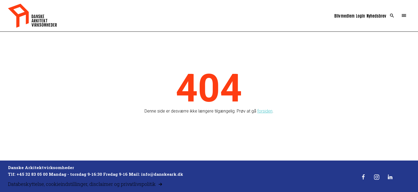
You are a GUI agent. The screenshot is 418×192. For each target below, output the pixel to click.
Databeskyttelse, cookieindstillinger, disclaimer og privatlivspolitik (82, 184)
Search (392, 15)
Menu (404, 15)
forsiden (264, 111)
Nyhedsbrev (376, 15)
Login (360, 15)
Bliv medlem (344, 15)
